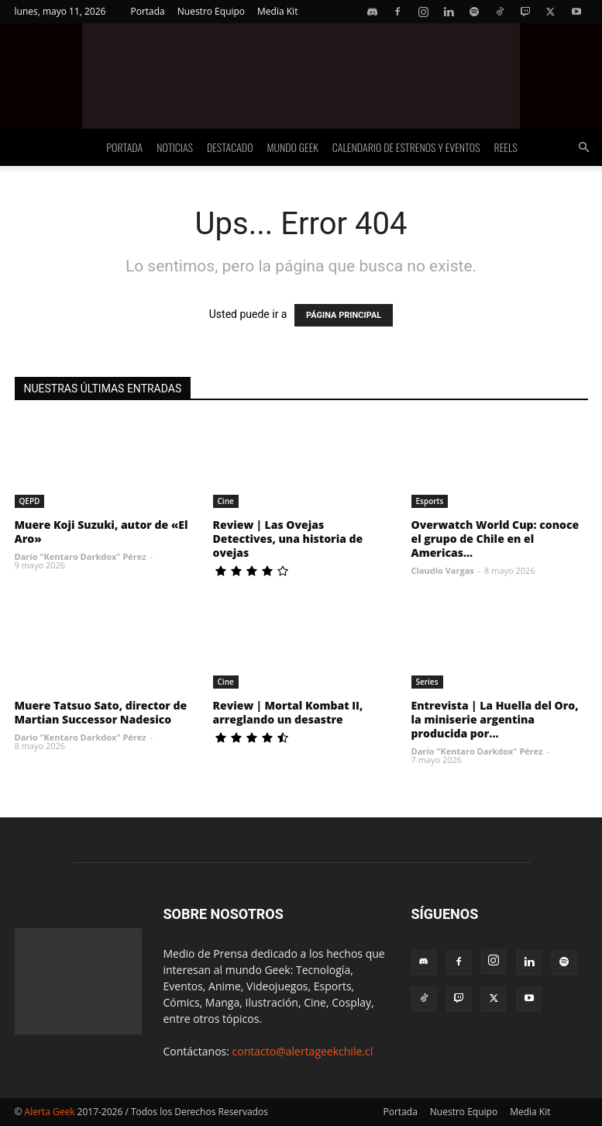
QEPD (29, 501)
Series (427, 681)
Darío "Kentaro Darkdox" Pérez (80, 556)
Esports (430, 501)
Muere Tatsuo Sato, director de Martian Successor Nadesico (101, 712)
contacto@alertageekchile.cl (302, 1051)
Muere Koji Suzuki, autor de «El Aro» (101, 531)
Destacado (230, 147)
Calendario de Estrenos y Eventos (406, 147)
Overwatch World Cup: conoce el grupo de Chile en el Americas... (495, 538)
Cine (226, 501)
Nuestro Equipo (211, 11)
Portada (147, 11)
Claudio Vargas (442, 570)
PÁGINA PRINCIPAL (343, 315)
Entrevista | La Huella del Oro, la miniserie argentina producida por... (495, 719)
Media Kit (277, 11)
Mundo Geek (292, 147)
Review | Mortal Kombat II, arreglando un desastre (288, 712)
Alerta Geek (50, 1111)
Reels (506, 147)
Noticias (175, 147)
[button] (583, 147)
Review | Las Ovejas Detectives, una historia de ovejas (288, 538)
